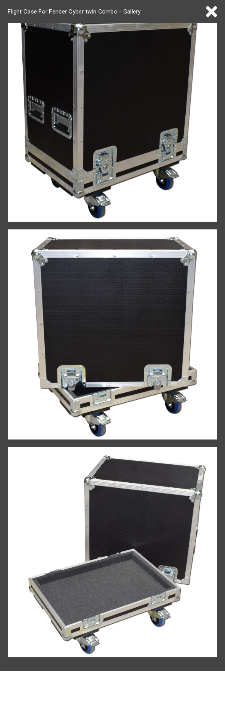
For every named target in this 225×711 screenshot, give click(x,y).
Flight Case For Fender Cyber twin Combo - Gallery (74, 11)
